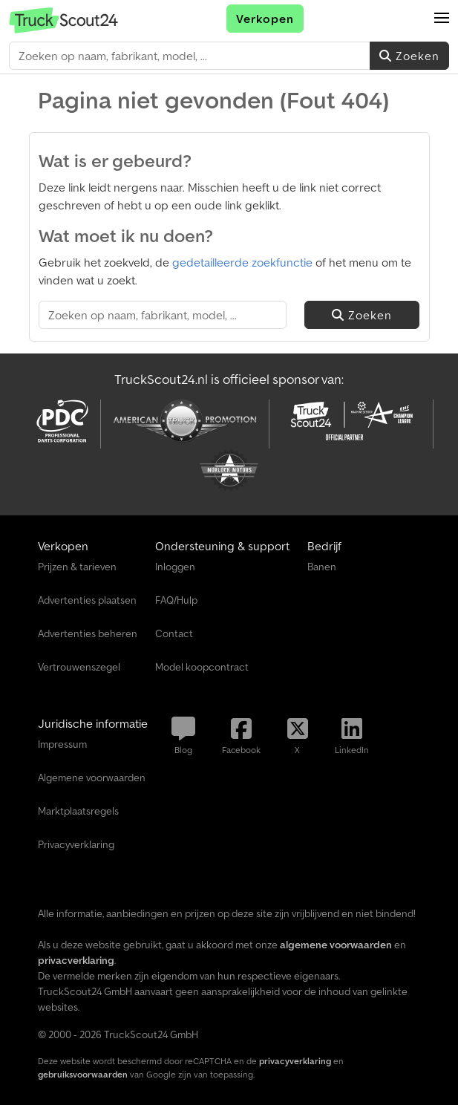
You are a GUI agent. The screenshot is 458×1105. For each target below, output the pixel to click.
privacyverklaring (295, 1060)
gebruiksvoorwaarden (83, 1074)
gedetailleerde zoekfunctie (242, 262)
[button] (441, 18)
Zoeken (409, 55)
